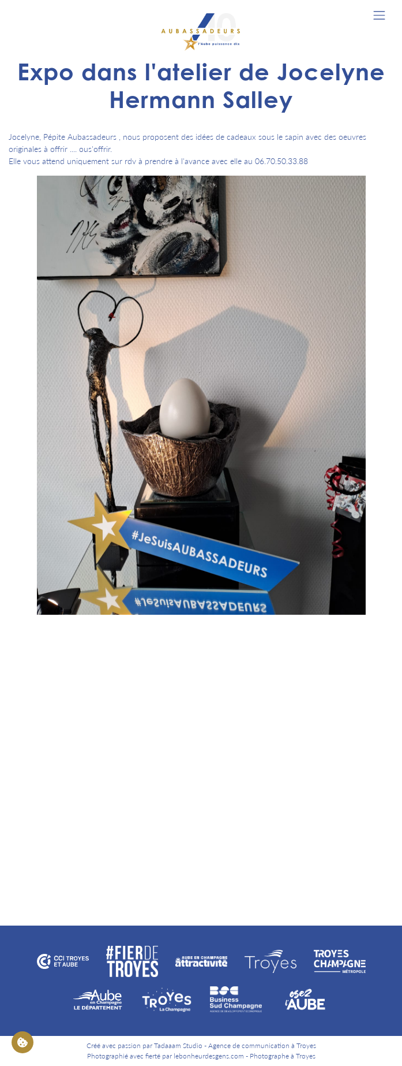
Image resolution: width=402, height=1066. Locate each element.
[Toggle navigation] (379, 15)
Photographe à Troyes (282, 1056)
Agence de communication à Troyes (262, 1045)
